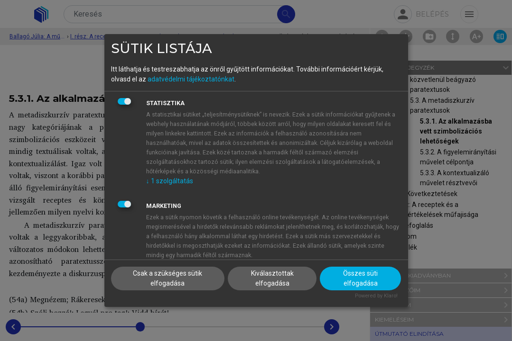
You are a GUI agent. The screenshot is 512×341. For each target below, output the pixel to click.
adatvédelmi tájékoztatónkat (191, 79)
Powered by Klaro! (376, 296)
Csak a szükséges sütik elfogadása (167, 278)
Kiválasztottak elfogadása (272, 278)
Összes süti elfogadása (360, 278)
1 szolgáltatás (169, 181)
